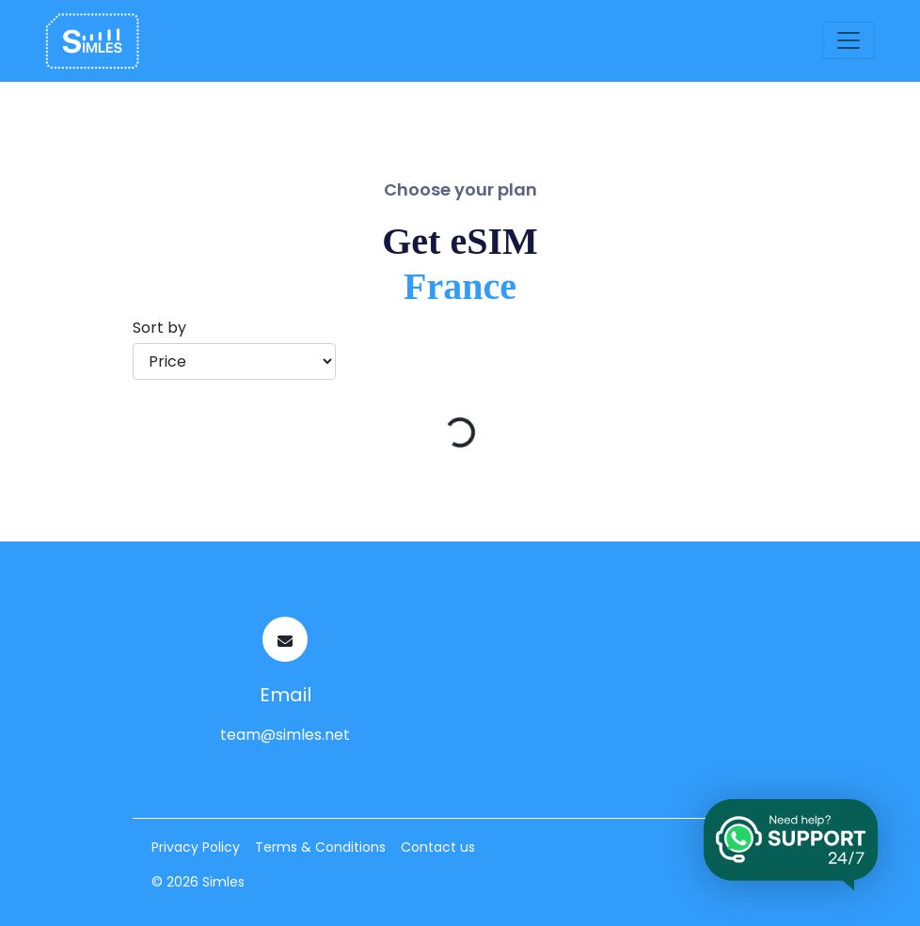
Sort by (159, 327)
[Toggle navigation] (848, 40)
